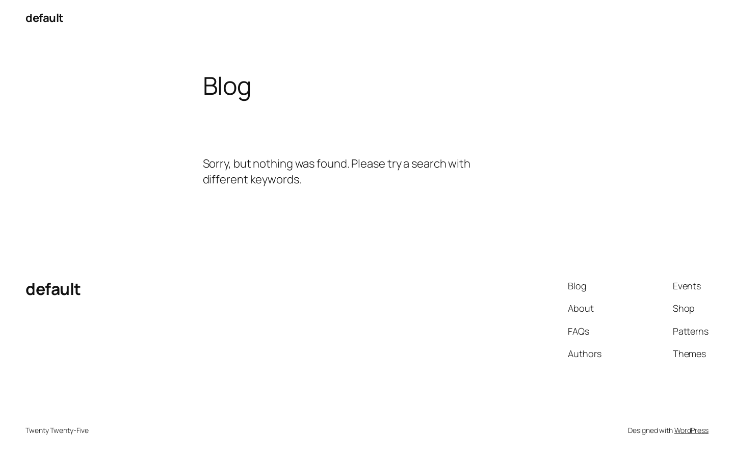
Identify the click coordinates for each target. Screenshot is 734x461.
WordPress (691, 430)
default (44, 17)
